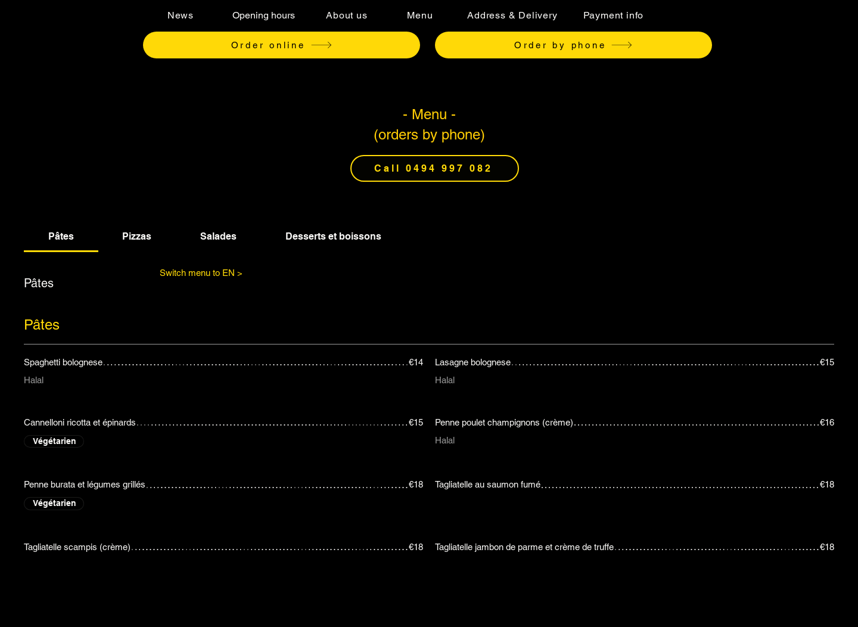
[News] (180, 15)
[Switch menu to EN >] (200, 272)
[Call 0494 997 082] (434, 168)
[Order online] (281, 45)
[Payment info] (613, 15)
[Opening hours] (263, 15)
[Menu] (420, 15)
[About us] (346, 15)
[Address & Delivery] (512, 15)
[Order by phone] (573, 45)
